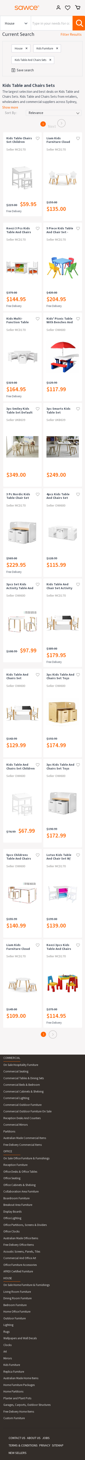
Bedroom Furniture (15, 1305)
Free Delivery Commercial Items (22, 1145)
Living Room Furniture (17, 1292)
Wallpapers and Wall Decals (20, 1338)
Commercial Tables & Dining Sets (23, 1078)
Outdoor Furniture (14, 1318)
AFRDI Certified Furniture (18, 1271)
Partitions (9, 1131)
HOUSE (7, 1278)
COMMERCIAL (11, 1058)
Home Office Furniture (16, 1312)
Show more (10, 107)
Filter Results (71, 34)
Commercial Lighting (16, 1098)
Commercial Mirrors (15, 1125)
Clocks (7, 1345)
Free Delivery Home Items (18, 1412)
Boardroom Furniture (16, 1198)
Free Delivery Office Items (18, 1245)
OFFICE (7, 1151)
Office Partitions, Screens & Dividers (25, 1225)
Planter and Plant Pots (17, 1398)
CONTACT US (17, 1438)
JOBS (46, 1438)
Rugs (6, 1332)
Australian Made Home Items (20, 1378)
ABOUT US (34, 1438)
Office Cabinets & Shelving (19, 1185)
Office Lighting (12, 1218)
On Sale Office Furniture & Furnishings (26, 1158)
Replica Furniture (13, 1372)
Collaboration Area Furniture (21, 1191)
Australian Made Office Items (20, 1238)
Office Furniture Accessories (20, 1265)
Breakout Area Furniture (17, 1205)
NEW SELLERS (18, 1453)
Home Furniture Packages (19, 1385)
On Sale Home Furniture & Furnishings (26, 1285)
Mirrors (7, 1358)
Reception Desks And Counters (22, 1118)
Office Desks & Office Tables (20, 1172)
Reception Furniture (15, 1165)
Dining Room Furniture (17, 1298)
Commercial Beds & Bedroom (21, 1085)
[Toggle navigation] (5, 8)
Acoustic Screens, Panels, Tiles (21, 1251)
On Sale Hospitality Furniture (20, 1065)
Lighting (8, 1325)
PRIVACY (44, 1445)
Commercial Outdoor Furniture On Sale (27, 1111)
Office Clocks (11, 1231)
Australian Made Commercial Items (24, 1138)
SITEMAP (57, 1445)
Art (5, 1351)
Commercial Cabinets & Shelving (23, 1091)
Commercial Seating (15, 1071)
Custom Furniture (14, 1418)
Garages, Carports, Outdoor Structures (27, 1405)
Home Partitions (13, 1391)
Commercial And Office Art (19, 1258)
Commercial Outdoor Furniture (22, 1105)
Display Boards (12, 1212)
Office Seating (11, 1178)
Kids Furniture (11, 1365)
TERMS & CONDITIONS (23, 1445)
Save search (23, 70)
